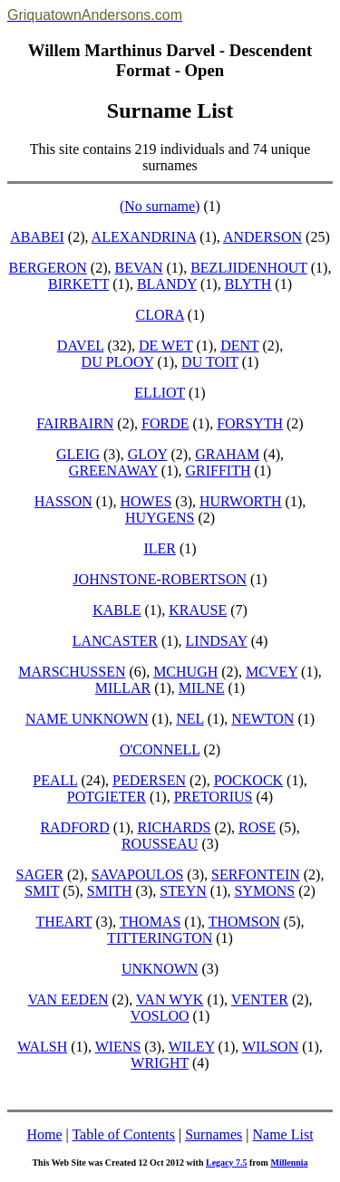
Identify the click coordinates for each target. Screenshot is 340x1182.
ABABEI (37, 237)
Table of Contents (123, 1134)
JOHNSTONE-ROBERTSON (160, 579)
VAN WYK (170, 999)
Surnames (213, 1134)
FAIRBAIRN (74, 423)
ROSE (257, 827)
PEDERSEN (149, 780)
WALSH (42, 1046)
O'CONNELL (160, 749)
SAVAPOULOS (138, 874)
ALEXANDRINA (144, 237)
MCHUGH (185, 671)
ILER (159, 548)
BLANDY (167, 284)
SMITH (109, 891)
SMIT (41, 891)
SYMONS (264, 891)
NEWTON (262, 718)
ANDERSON (262, 237)
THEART (64, 921)
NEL (190, 718)
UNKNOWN (159, 968)
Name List (282, 1134)
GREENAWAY (113, 470)
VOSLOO (160, 1015)
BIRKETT (78, 284)
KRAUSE (198, 610)
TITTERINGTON (159, 938)
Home (44, 1134)
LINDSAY (217, 641)
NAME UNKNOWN (87, 718)
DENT (239, 345)
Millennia (288, 1163)
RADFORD (74, 827)
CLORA (160, 314)
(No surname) (159, 206)
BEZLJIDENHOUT (248, 267)
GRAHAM (227, 454)
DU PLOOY (118, 362)
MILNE (202, 688)
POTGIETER (106, 796)
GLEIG (78, 454)
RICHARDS (174, 827)
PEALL (55, 780)
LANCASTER (115, 641)
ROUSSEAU (159, 843)
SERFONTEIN (255, 874)
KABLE (116, 610)
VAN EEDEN (67, 999)
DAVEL (80, 345)
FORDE (165, 423)
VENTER (259, 999)
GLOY (148, 454)
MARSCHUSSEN (71, 671)
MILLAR (123, 688)
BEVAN (138, 267)
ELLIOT (159, 392)
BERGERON (48, 267)
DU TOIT (209, 362)
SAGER (39, 874)
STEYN (183, 891)
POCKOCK (248, 780)
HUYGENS (159, 517)
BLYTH (248, 284)
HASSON (63, 501)
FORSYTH (250, 423)
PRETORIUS (213, 796)
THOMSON (244, 921)
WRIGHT (160, 1063)
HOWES (145, 501)
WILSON (270, 1046)
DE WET (165, 345)
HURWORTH (240, 501)
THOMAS (150, 921)
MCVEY (271, 671)
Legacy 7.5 (227, 1163)
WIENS (118, 1046)
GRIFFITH (217, 470)
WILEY (192, 1046)
